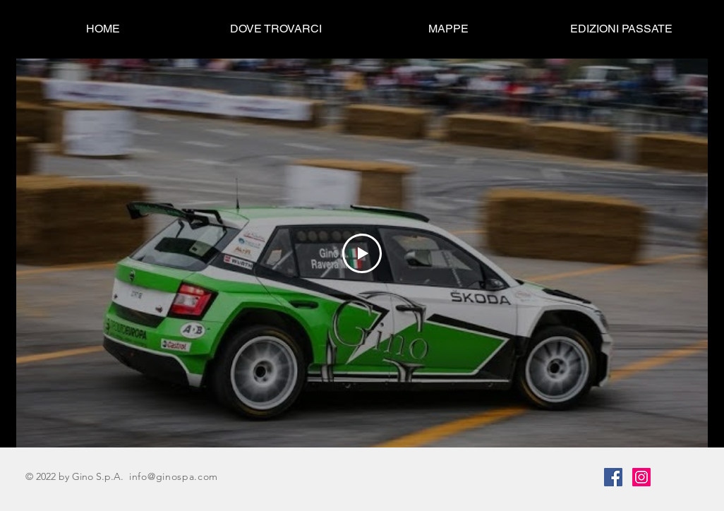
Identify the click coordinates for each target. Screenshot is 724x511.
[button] (621, 28)
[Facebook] (613, 477)
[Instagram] (641, 477)
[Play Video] (362, 253)
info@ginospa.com (173, 476)
